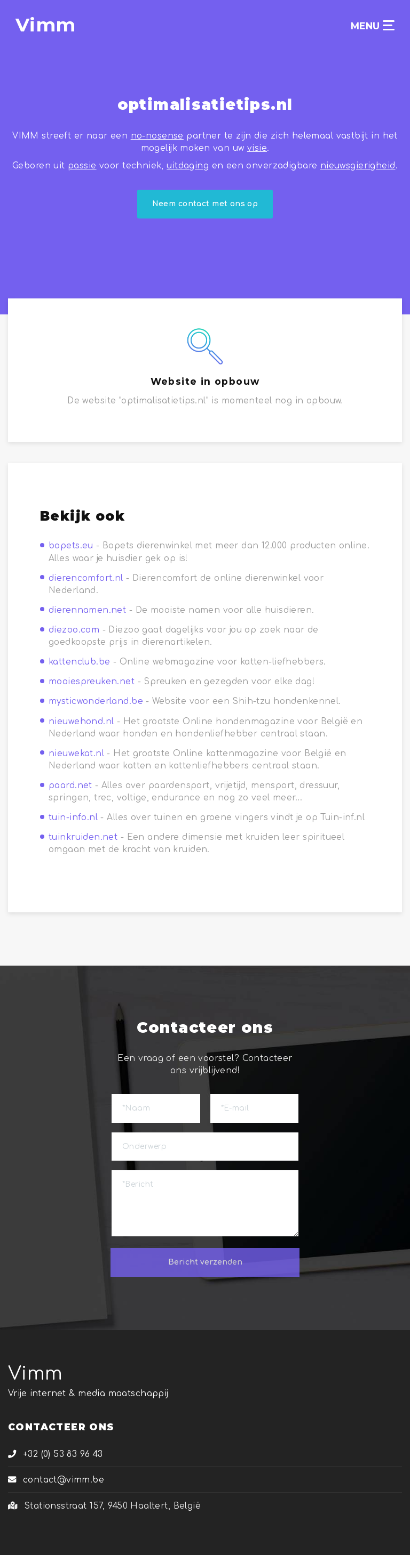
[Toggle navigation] (389, 25)
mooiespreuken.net (92, 681)
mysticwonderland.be (96, 701)
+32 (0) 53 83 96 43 (55, 1454)
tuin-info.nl (73, 817)
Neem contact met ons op (205, 204)
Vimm (35, 1373)
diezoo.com (74, 630)
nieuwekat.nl (76, 753)
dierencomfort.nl (86, 578)
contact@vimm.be (56, 1480)
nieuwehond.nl (81, 721)
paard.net (70, 785)
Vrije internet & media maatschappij (88, 1393)
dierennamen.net (87, 610)
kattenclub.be (79, 662)
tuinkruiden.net (83, 837)
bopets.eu (71, 545)
